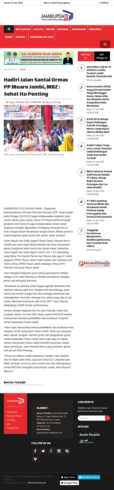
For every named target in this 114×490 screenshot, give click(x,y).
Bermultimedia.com (37, 482)
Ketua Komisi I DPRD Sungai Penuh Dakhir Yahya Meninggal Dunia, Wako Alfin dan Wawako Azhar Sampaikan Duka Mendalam (99, 96)
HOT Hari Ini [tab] (85, 56)
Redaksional (12, 412)
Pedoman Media (14, 416)
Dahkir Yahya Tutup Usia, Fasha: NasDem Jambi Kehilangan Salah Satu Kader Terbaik (99, 151)
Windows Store (89, 477)
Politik (22, 69)
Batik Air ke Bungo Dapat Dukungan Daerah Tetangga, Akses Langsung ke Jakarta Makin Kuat (98, 125)
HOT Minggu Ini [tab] (102, 56)
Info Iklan (11, 420)
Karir (9, 424)
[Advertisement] (38, 181)
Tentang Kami (13, 428)
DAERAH (21, 37)
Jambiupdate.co (10, 69)
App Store (68, 477)
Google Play (69, 482)
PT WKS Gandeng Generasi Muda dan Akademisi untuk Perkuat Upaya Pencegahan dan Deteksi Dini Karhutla (99, 209)
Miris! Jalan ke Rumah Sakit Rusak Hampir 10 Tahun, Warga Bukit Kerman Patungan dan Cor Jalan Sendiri (99, 180)
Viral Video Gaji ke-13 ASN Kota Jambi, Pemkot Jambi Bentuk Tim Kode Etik (99, 72)
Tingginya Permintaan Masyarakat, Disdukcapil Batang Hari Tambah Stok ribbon (98, 238)
